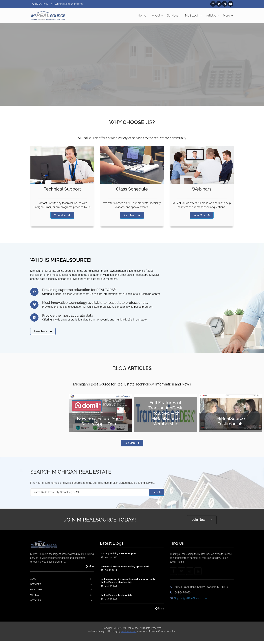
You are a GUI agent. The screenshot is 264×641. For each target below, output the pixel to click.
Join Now (202, 519)
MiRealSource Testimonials (116, 595)
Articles (211, 15)
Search (157, 492)
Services (172, 15)
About (156, 15)
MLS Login (192, 15)
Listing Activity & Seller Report (118, 553)
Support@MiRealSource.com (188, 598)
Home (142, 15)
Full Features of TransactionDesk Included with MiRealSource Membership (128, 581)
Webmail (35, 595)
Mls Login (36, 589)
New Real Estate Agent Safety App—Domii (125, 566)
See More (132, 442)
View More (62, 215)
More (226, 15)
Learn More (43, 331)
